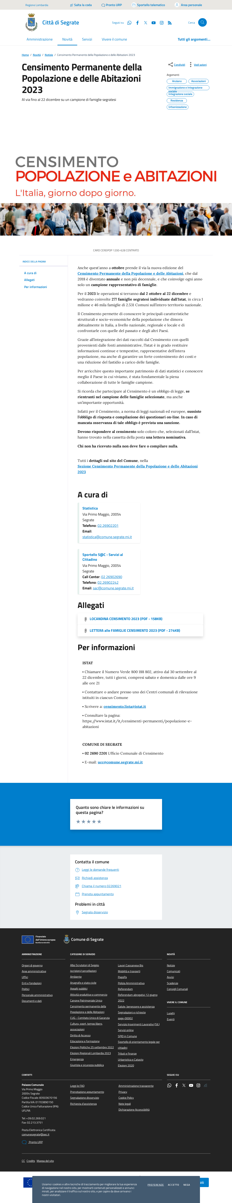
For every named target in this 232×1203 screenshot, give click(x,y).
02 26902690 (111, 577)
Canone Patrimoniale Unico (86, 1000)
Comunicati (173, 971)
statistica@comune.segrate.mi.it (107, 537)
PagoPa (122, 977)
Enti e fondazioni (32, 983)
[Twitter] (144, 22)
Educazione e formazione (85, 1041)
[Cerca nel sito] (202, 22)
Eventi (171, 1019)
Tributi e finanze (127, 1053)
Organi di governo (32, 965)
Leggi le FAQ (77, 1086)
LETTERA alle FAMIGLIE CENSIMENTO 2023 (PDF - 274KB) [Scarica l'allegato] (135, 630)
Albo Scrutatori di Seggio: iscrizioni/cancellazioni (84, 968)
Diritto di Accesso (80, 1035)
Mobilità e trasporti (129, 971)
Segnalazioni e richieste (132, 1012)
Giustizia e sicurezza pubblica (87, 1065)
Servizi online (126, 1030)
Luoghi (171, 1013)
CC (23, 1161)
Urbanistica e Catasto (130, 1059)
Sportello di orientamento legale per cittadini (139, 1045)
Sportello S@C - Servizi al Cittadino (102, 557)
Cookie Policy (126, 1097)
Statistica (90, 508)
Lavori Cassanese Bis (130, 965)
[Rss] (168, 22)
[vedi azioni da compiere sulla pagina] (197, 64)
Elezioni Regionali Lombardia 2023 (90, 1053)
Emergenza (77, 1059)
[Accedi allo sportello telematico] (148, 5)
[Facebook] (136, 22)
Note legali (125, 1104)
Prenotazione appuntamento (87, 1092)
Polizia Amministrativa (131, 983)
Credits (31, 1161)
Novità (37, 55)
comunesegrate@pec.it (35, 1134)
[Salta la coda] (81, 5)
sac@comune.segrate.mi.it (113, 588)
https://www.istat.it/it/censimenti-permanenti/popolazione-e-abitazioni (137, 724)
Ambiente (76, 976)
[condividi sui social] (176, 64)
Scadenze (172, 983)
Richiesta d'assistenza (83, 1104)
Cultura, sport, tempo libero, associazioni (86, 1026)
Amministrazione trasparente (136, 1086)
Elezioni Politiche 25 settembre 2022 (92, 1047)
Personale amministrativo (37, 995)
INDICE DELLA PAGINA (44, 261)
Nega (186, 1185)
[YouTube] (152, 22)
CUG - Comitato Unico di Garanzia (90, 1018)
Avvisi (170, 977)
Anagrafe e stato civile (83, 983)
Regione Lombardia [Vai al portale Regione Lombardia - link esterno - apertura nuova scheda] (36, 5)
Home (25, 55)
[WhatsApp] (128, 22)
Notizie (49, 55)
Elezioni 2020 (126, 1065)
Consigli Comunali (177, 989)
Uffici (25, 977)
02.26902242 (108, 582)
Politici (25, 989)
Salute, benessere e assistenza (136, 1006)
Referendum (125, 989)
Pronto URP (32, 1142)
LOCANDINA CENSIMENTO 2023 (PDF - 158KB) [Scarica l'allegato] (126, 618)
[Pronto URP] (112, 5)
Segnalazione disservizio (84, 1097)
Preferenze (156, 1185)
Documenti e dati (32, 1001)
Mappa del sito (45, 1161)
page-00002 (125, 1018)
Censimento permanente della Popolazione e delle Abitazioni (88, 1009)
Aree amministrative (34, 971)
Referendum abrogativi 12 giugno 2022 (137, 998)
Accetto (173, 1185)
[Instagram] (160, 22)
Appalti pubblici (78, 988)
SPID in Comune (127, 1036)
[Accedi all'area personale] (188, 5)
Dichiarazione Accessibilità (134, 1109)
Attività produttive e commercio (88, 994)
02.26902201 (108, 525)
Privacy (123, 1092)
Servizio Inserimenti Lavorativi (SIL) (139, 1024)
